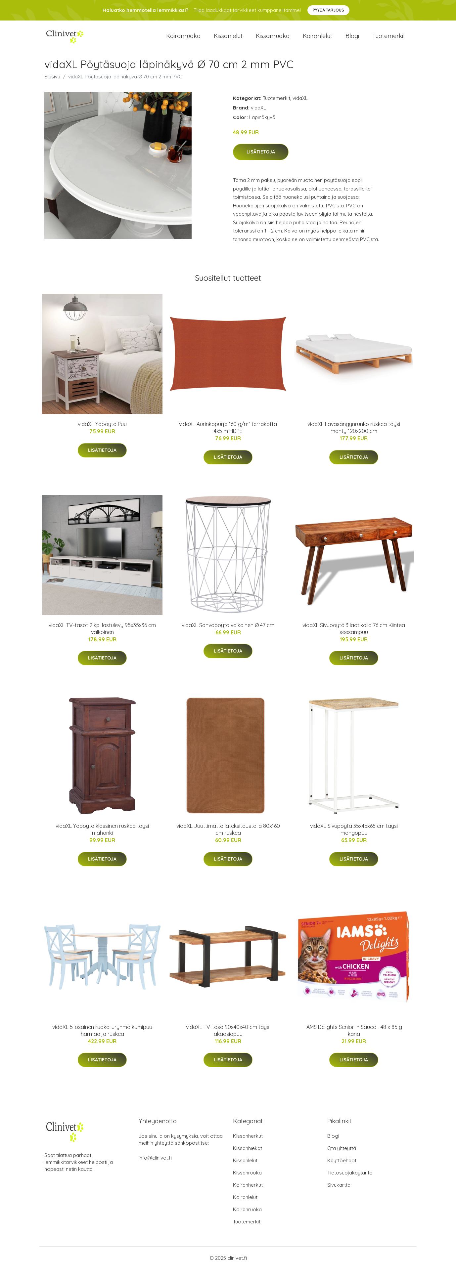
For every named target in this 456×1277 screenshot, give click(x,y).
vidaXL (300, 105)
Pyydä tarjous (328, 10)
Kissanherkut (248, 1143)
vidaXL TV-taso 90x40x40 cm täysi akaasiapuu (228, 1037)
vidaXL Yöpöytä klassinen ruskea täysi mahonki (102, 836)
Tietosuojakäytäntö (350, 1180)
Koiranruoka (183, 39)
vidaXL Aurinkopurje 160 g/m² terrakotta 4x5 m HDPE (228, 435)
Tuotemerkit (388, 39)
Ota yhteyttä (341, 1156)
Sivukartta (338, 1192)
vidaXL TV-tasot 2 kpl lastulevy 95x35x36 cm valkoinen (102, 636)
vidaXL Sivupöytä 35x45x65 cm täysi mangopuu (354, 836)
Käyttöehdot (341, 1168)
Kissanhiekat (247, 1156)
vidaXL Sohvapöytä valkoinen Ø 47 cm (228, 632)
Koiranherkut (248, 1192)
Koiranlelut (317, 39)
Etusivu (52, 84)
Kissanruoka (273, 39)
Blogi (352, 39)
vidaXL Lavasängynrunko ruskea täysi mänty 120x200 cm (353, 435)
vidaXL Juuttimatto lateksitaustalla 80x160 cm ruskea (228, 836)
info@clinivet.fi (155, 1165)
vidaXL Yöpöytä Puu (102, 431)
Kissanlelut (228, 39)
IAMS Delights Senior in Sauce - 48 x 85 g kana (353, 1037)
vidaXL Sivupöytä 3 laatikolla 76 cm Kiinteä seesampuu (353, 636)
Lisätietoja (261, 159)
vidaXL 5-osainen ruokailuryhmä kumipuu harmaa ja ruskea (102, 1037)
